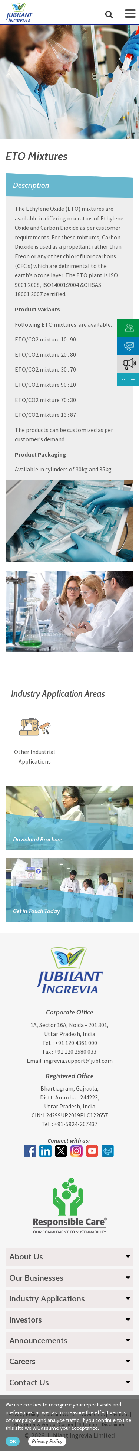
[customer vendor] (129, 327)
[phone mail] (129, 345)
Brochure (127, 379)
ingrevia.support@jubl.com (78, 1060)
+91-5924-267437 (75, 1124)
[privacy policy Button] (51, 1441)
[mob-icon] (130, 13)
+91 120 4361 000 (76, 1042)
